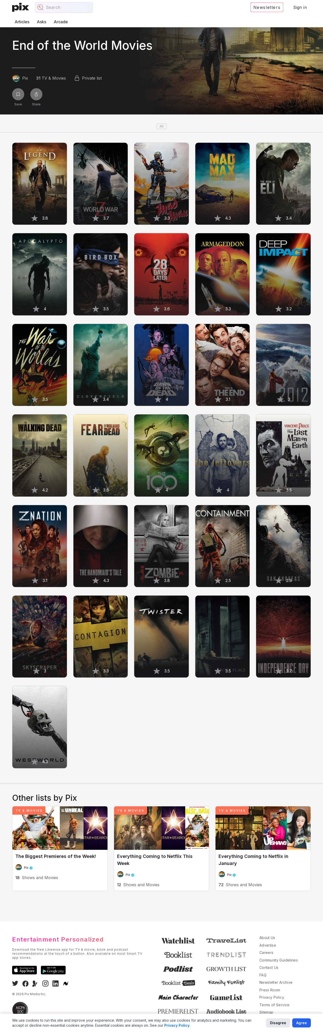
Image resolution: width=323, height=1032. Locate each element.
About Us (267, 937)
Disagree (278, 1023)
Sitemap (266, 1012)
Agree (301, 1023)
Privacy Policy (271, 997)
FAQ (262, 975)
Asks (41, 21)
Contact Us (269, 967)
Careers (266, 952)
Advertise (267, 945)
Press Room (269, 990)
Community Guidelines (278, 960)
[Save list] (18, 94)
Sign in (300, 7)
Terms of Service (274, 1005)
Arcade (61, 21)
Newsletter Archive (275, 982)
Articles (22, 21)
